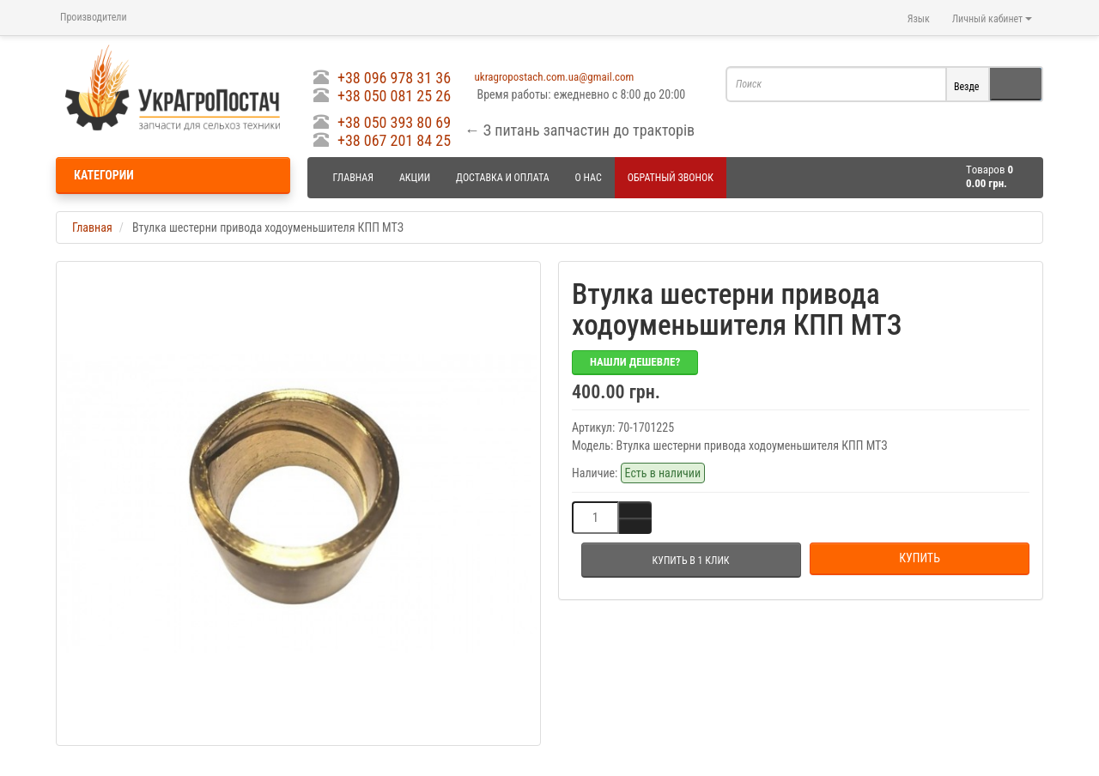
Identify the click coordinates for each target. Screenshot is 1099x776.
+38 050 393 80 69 (394, 122)
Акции (414, 178)
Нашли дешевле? (635, 361)
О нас (588, 178)
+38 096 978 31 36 (394, 78)
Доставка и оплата (503, 178)
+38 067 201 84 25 (394, 140)
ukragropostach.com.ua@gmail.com (555, 76)
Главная (353, 178)
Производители (93, 17)
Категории (104, 175)
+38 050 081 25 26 (394, 96)
